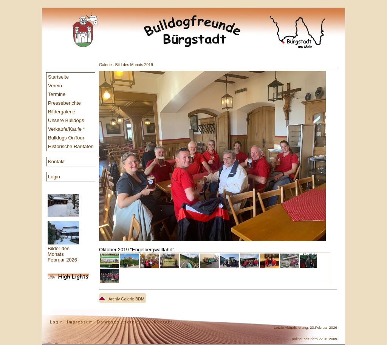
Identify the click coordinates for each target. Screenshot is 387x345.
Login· (57, 322)
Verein (55, 85)
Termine (56, 94)
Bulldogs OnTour (66, 138)
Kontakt (56, 161)
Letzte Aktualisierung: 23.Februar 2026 (305, 327)
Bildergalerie (61, 111)
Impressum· (81, 322)
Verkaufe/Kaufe (66, 129)
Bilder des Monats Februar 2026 (63, 228)
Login (54, 176)
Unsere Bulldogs (66, 120)
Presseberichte (64, 103)
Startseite (58, 77)
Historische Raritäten (71, 146)
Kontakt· (164, 322)
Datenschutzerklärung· (124, 322)
